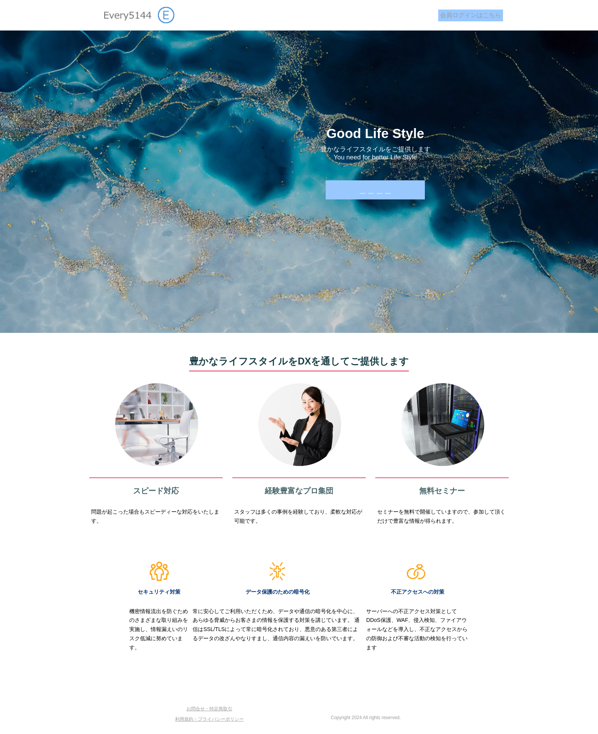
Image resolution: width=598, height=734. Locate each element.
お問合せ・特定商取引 (209, 709)
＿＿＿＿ (375, 189)
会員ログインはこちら (470, 15)
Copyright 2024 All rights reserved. (365, 717)
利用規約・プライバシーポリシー (209, 719)
